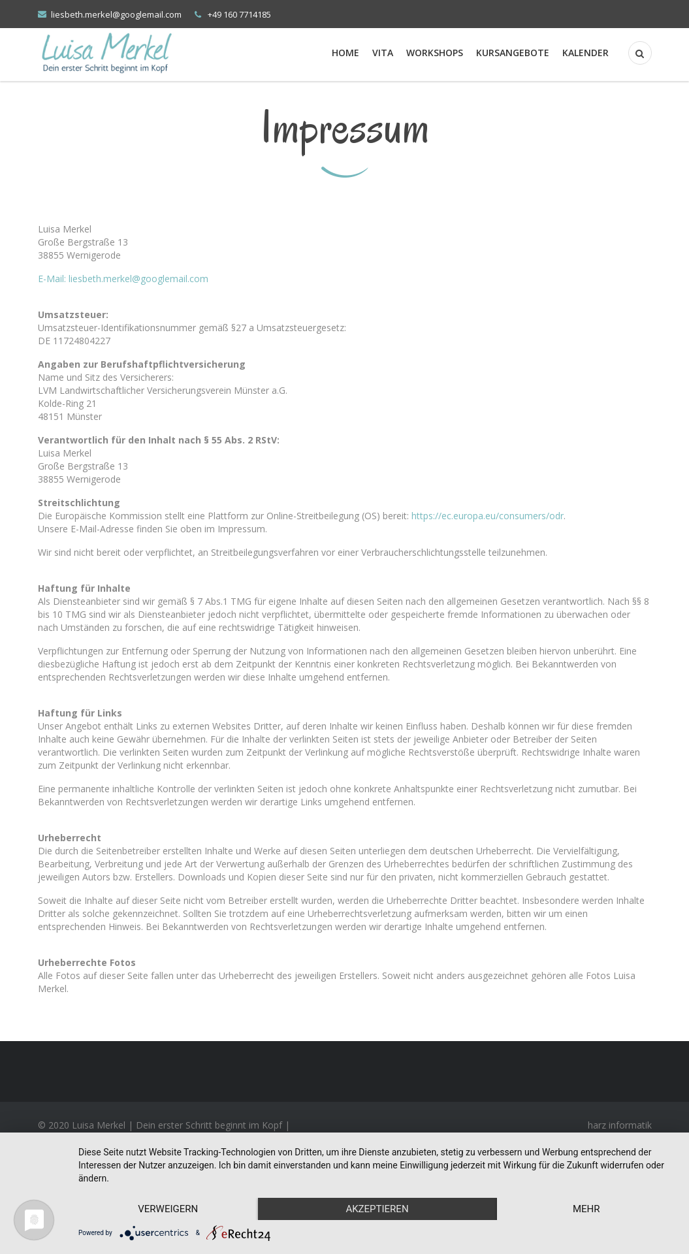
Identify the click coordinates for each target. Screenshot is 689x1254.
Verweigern (168, 1209)
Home (345, 52)
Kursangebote (512, 52)
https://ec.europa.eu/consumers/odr (487, 515)
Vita (382, 52)
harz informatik (620, 1125)
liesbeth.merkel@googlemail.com (116, 14)
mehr (586, 1209)
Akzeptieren (376, 1209)
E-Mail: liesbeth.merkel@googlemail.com (123, 278)
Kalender (585, 52)
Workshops (434, 52)
